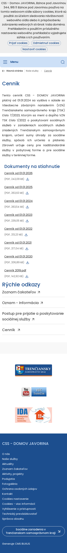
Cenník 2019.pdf (15, 270)
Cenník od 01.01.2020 (18, 257)
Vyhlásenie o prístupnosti (19, 509)
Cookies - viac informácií (18, 504)
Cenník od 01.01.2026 (18, 173)
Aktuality (8, 464)
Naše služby (32, 70)
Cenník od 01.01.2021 (18, 243)
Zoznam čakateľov (19, 292)
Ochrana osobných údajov (19, 489)
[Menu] (10, 62)
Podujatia (8, 479)
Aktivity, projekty (13, 474)
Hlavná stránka (14, 70)
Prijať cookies (18, 43)
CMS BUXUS (22, 544)
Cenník (9, 329)
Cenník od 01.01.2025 (18, 187)
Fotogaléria (9, 484)
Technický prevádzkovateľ (19, 514)
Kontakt (7, 494)
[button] (62, 62)
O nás (6, 454)
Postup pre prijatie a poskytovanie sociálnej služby (33, 316)
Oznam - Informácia (20, 302)
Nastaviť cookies (34, 49)
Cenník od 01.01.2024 (18, 201)
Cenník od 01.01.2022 (18, 229)
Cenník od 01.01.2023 (18, 215)
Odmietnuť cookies (46, 43)
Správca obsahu (13, 519)
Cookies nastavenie (15, 499)
